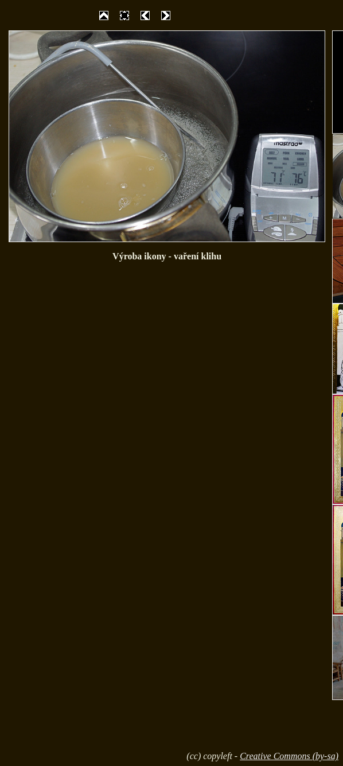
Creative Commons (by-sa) (289, 756)
